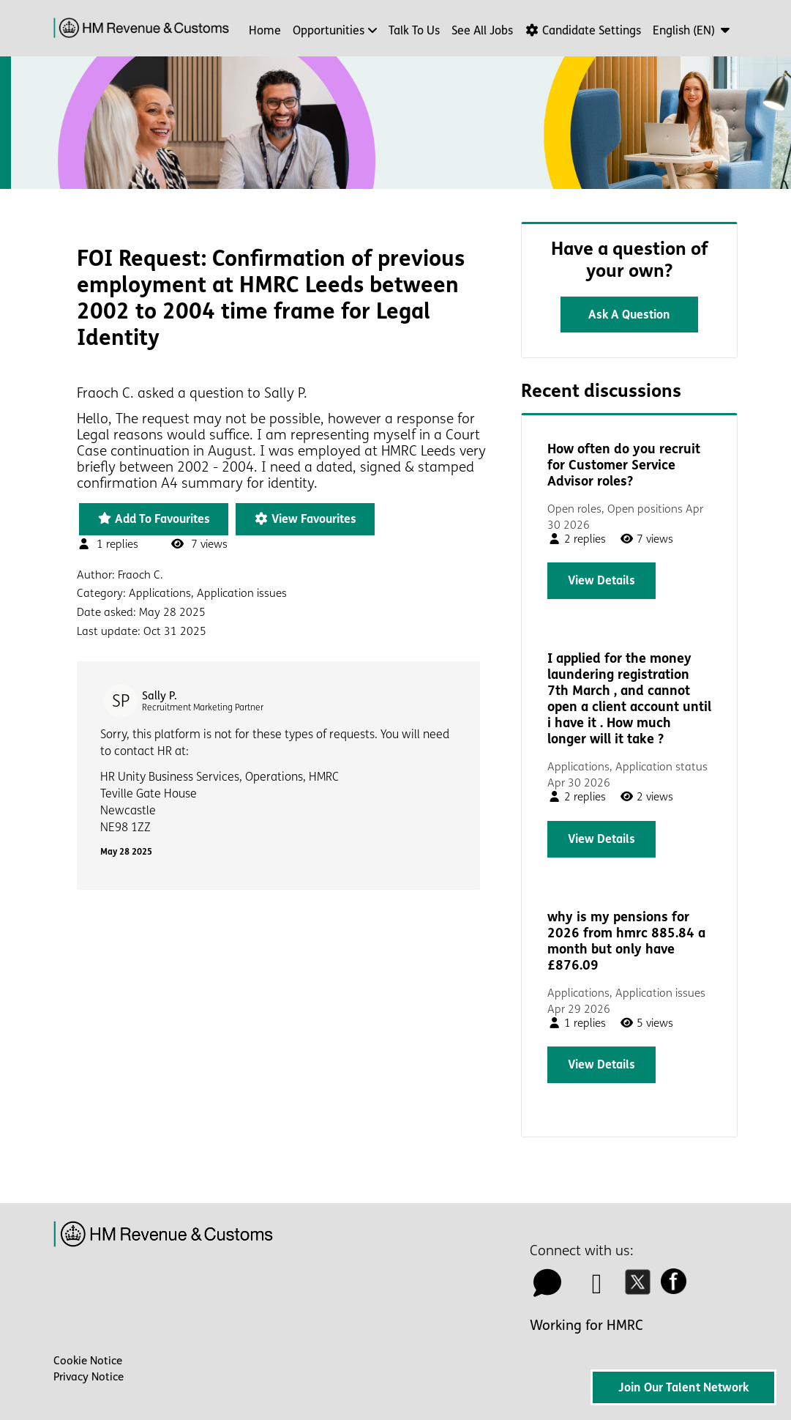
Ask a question (629, 314)
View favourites (305, 519)
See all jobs (482, 30)
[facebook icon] (677, 1289)
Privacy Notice (88, 1376)
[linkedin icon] (597, 1289)
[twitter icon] (641, 1289)
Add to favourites (153, 519)
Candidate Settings (583, 30)
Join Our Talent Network (683, 1387)
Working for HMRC (586, 1325)
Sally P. (159, 695)
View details (601, 580)
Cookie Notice (87, 1360)
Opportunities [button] (328, 30)
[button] (692, 30)
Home (265, 30)
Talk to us (414, 30)
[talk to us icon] (547, 1289)
